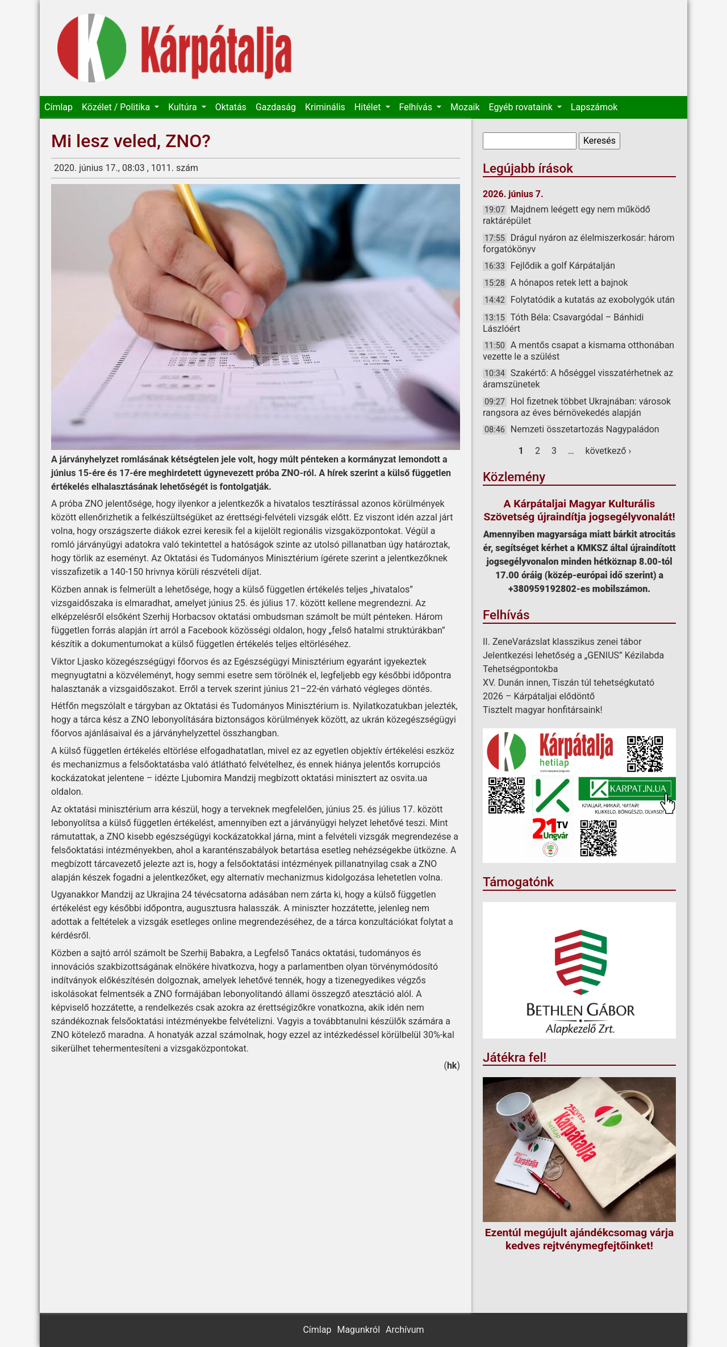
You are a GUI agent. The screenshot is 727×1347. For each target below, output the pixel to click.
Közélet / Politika (117, 107)
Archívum (405, 1329)
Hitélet (368, 107)
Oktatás (230, 107)
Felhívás (416, 107)
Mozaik (465, 107)
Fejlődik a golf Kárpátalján (563, 265)
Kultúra (183, 107)
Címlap (58, 107)
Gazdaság (276, 107)
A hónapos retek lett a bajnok (569, 282)
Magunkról (358, 1329)
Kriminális (325, 107)
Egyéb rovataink (522, 107)
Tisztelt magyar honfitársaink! (543, 709)
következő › (609, 450)
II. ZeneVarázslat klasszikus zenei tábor (562, 641)
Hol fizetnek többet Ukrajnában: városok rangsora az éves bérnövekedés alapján (577, 407)
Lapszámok (594, 107)
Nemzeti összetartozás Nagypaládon (585, 429)
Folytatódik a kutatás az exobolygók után (593, 299)
